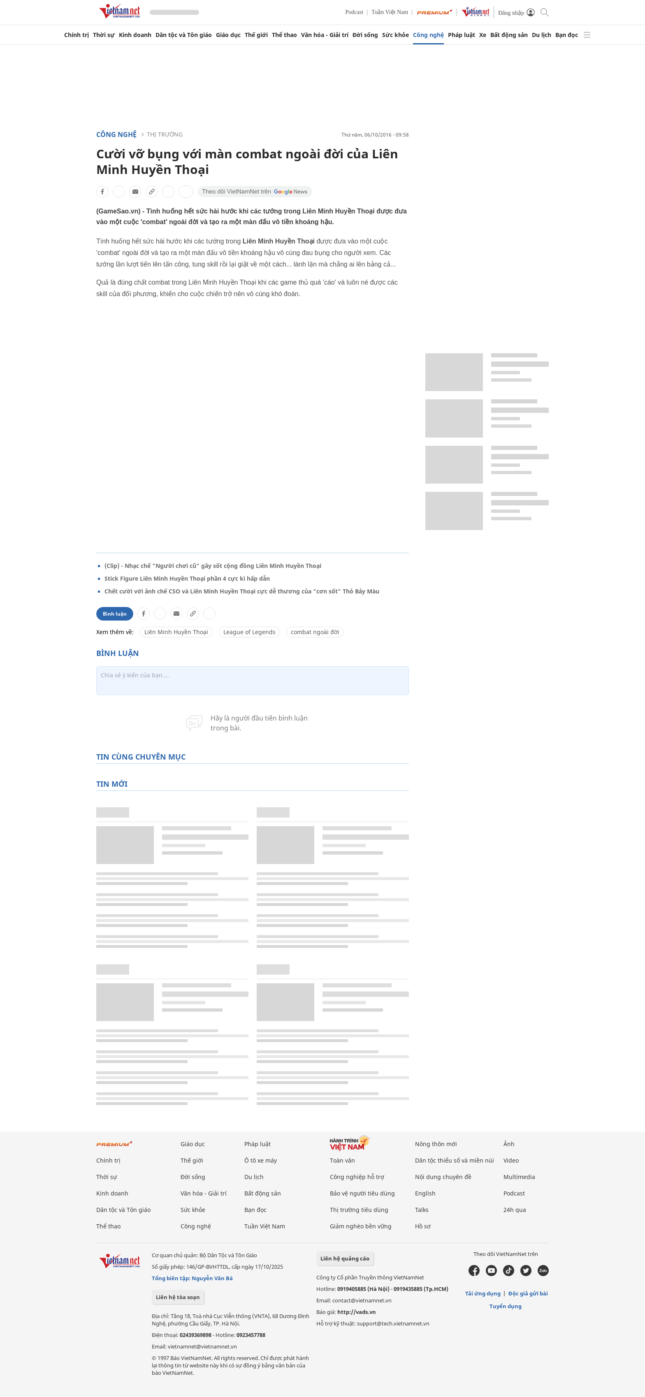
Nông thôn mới (436, 1144)
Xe (482, 35)
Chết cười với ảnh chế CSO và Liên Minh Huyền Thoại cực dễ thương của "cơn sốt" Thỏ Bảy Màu (241, 591)
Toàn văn (342, 1160)
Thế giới (256, 35)
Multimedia (519, 1177)
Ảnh (509, 1144)
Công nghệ (428, 35)
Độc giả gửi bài (528, 1293)
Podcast (355, 12)
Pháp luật (461, 35)
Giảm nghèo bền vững (361, 1226)
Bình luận (115, 613)
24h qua (514, 1210)
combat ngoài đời (315, 632)
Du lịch (541, 35)
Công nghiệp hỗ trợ (357, 1177)
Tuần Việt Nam (389, 12)
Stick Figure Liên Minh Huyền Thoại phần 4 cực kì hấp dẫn (187, 578)
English (425, 1193)
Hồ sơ (423, 1226)
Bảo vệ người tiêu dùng (362, 1193)
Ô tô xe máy (260, 1160)
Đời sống (365, 35)
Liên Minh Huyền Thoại (176, 632)
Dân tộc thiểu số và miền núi (454, 1160)
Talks (422, 1210)
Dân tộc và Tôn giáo (183, 35)
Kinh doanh (135, 35)
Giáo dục (228, 35)
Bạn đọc (566, 35)
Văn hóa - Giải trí (324, 35)
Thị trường (165, 134)
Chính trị (76, 35)
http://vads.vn (356, 1312)
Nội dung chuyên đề (443, 1177)
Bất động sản (509, 35)
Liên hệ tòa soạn (178, 1297)
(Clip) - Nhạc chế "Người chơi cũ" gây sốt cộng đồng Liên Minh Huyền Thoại (212, 566)
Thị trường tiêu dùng (359, 1210)
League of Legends (249, 632)
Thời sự (104, 35)
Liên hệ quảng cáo (344, 1258)
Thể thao (284, 35)
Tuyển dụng (506, 1306)
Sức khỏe (395, 35)
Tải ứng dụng (483, 1293)
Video (511, 1160)
